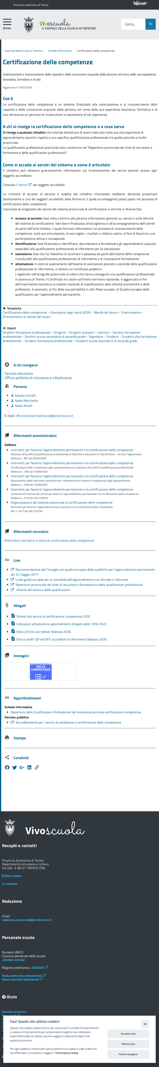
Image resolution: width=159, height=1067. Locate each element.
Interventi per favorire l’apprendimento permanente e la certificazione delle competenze (72, 489)
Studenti (112, 336)
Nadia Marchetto (24, 400)
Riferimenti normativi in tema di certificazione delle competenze (49, 540)
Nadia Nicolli (21, 405)
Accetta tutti (128, 1034)
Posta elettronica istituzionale (24, 975)
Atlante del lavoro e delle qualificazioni (40, 589)
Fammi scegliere (128, 1054)
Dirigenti (60, 332)
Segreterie (96, 336)
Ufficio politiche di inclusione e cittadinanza (38, 377)
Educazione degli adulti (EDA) (71, 312)
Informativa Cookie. (67, 1053)
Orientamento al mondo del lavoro (26, 316)
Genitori (104, 332)
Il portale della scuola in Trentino (24, 50)
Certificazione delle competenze (25, 312)
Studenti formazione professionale (49, 340)
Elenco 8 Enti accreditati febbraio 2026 (41, 631)
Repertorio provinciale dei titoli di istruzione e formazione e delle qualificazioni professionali (77, 584)
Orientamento (131, 312)
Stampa (20, 738)
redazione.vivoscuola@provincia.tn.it (27, 919)
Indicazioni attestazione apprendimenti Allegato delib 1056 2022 (59, 623)
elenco (25, 184)
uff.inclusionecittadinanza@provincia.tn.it (44, 415)
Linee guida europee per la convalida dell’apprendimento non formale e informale (69, 579)
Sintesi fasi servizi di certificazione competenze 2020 (50, 616)
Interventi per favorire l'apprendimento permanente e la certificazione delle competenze (72, 449)
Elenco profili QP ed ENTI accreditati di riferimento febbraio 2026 (59, 639)
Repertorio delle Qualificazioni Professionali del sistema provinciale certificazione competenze (76, 712)
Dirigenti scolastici (82, 332)
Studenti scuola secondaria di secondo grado (106, 340)
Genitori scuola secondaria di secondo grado (55, 336)
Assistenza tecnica (14, 1011)
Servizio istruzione (19, 373)
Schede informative (60, 50)
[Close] (145, 1024)
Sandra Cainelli (23, 395)
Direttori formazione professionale (27, 332)
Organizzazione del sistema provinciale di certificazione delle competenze (61, 502)
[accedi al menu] (7, 23)
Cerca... (130, 24)
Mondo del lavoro (106, 312)
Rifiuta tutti (128, 1044)
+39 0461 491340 (13, 960)
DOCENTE (39, 967)
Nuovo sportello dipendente (22, 979)
